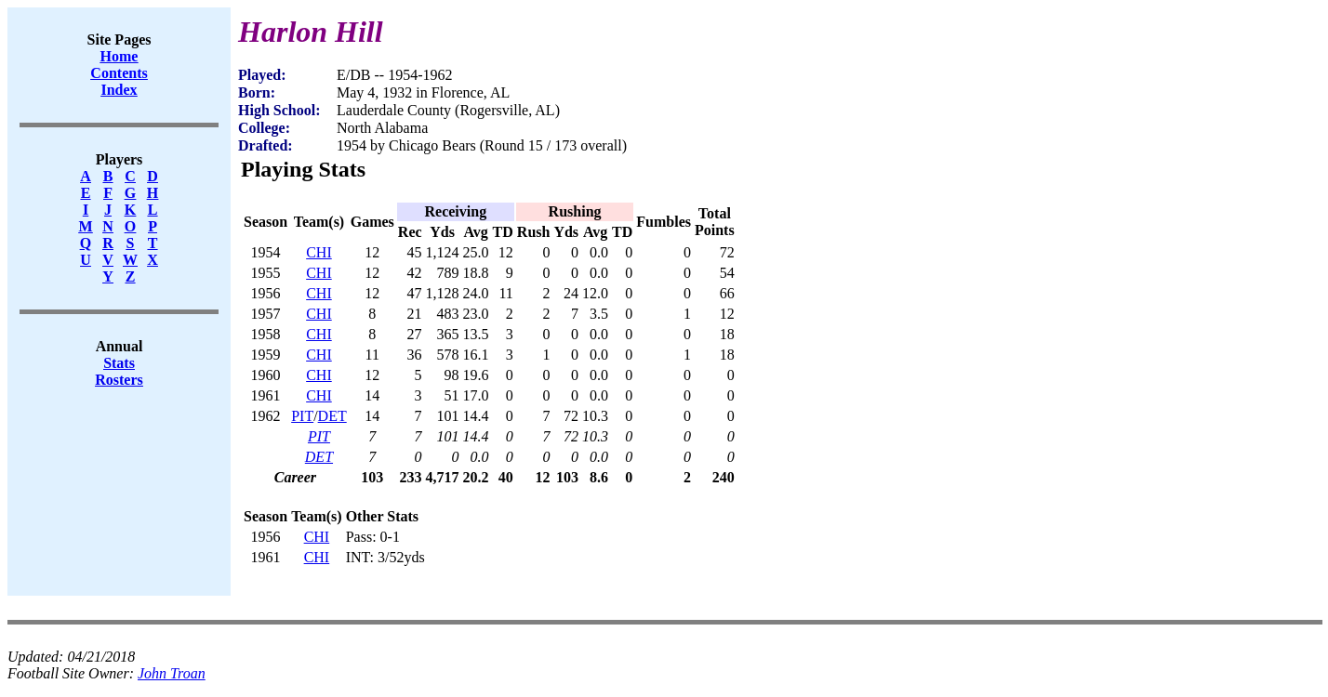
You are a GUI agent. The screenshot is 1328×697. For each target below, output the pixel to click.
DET (332, 416)
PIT (302, 416)
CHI (319, 252)
